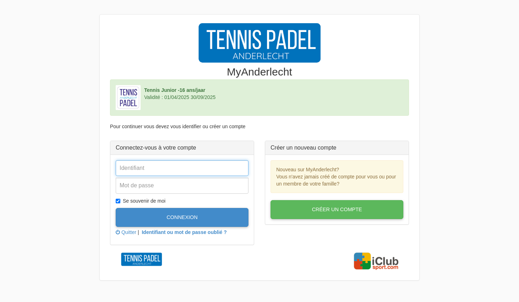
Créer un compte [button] (337, 209)
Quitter (126, 232)
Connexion (182, 217)
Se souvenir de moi (141, 201)
